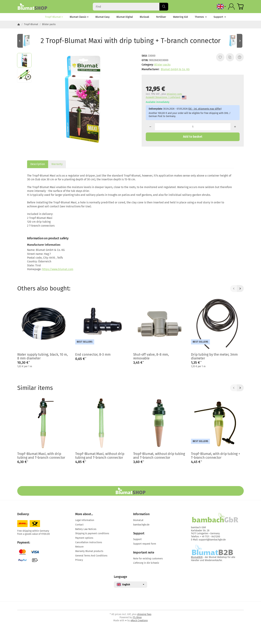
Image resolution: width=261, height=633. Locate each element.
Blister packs (162, 64)
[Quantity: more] (235, 127)
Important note (143, 552)
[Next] (240, 288)
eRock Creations (139, 620)
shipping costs (174, 94)
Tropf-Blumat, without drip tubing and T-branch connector (159, 455)
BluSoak (144, 16)
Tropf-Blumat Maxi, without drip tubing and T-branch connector (99, 455)
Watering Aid (180, 16)
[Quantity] (193, 127)
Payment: (23, 542)
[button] (24, 60)
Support (220, 16)
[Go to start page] (32, 6)
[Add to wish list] (220, 57)
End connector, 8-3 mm (93, 354)
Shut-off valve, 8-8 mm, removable (151, 356)
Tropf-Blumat (54, 16)
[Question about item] (239, 57)
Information (141, 514)
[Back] (233, 288)
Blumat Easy (102, 16)
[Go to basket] (240, 6)
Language (120, 577)
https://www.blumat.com (57, 269)
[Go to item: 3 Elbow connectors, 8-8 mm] (233, 41)
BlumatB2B (197, 557)
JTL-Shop (137, 617)
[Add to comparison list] (230, 57)
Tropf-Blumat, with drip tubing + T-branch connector (215, 455)
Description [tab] (37, 164)
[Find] (130, 6)
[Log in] (231, 6)
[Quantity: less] (150, 127)
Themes (201, 16)
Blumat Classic (79, 16)
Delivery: (23, 514)
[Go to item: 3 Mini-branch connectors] (27, 41)
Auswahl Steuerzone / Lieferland (166, 97)
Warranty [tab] (57, 164)
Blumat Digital (124, 16)
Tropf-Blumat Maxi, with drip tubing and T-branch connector (41, 455)
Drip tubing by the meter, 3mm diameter (214, 356)
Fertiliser (161, 16)
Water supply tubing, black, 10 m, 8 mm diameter (42, 356)
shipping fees (144, 614)
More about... (84, 514)
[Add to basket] (193, 136)
